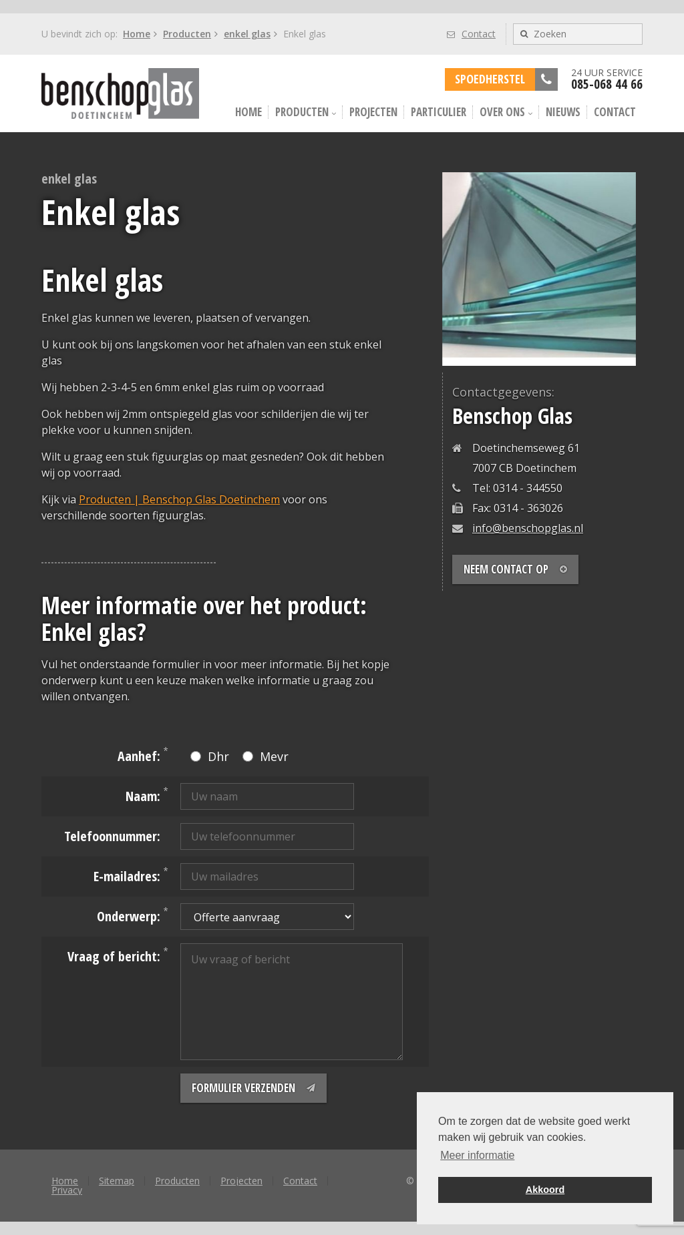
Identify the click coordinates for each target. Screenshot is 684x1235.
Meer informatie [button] (477, 1155)
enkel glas (247, 33)
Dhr (209, 756)
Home (136, 33)
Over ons (506, 111)
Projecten (373, 111)
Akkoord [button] (545, 1189)
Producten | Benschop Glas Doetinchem (179, 499)
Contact (471, 33)
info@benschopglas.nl (527, 528)
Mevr (265, 756)
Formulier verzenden (253, 1087)
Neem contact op (515, 569)
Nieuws (563, 111)
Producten (187, 33)
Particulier (438, 111)
